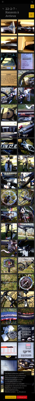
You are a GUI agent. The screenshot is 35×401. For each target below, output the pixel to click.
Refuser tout (22, 397)
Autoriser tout (11, 397)
